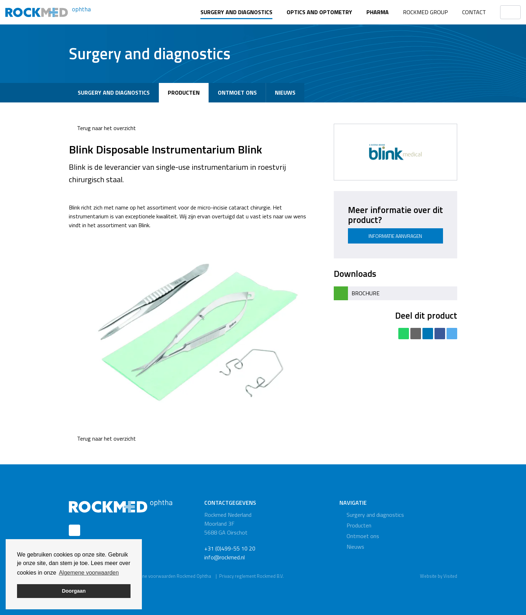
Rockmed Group (425, 12)
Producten (184, 92)
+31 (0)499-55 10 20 (229, 548)
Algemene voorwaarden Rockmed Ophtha (169, 576)
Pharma (377, 12)
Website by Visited (438, 576)
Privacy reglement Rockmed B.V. (251, 576)
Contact (474, 12)
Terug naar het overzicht (102, 128)
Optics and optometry (319, 12)
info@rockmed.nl (224, 557)
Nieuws (285, 92)
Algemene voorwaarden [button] (89, 573)
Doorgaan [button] (73, 591)
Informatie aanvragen (395, 236)
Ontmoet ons (237, 92)
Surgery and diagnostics (236, 12)
